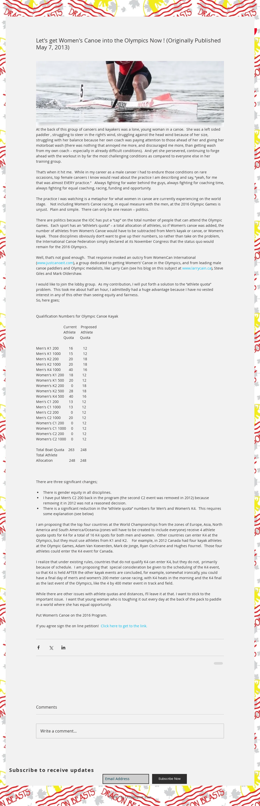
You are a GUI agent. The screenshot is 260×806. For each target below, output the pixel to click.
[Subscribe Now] (169, 779)
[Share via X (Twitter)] (50, 647)
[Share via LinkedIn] (63, 647)
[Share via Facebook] (38, 647)
